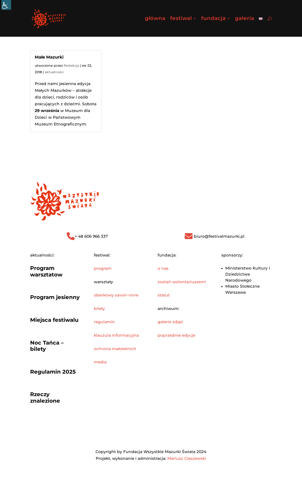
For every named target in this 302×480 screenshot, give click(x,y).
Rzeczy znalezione (45, 397)
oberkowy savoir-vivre (116, 295)
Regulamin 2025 (53, 371)
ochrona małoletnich (115, 348)
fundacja (213, 19)
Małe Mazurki (49, 57)
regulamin (104, 321)
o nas (163, 268)
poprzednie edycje (176, 335)
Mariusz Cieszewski (186, 458)
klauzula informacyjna (116, 335)
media (100, 362)
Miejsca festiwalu (54, 320)
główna (155, 19)
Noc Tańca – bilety (47, 345)
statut (164, 295)
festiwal (181, 19)
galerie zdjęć (170, 321)
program (102, 268)
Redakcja (71, 65)
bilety (99, 308)
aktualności (54, 72)
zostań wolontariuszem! (182, 281)
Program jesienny (55, 297)
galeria (244, 19)
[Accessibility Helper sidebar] (6, 5)
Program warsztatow (46, 271)
